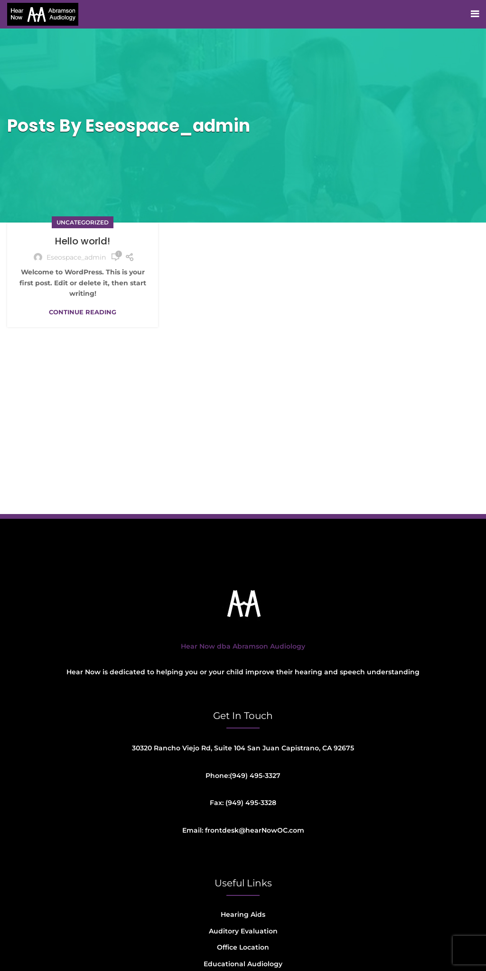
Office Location (243, 947)
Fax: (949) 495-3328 (243, 802)
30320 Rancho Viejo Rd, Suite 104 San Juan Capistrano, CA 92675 (243, 748)
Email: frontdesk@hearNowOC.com (243, 830)
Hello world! (82, 241)
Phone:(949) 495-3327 (243, 775)
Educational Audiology (243, 964)
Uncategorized (82, 222)
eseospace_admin (167, 126)
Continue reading (82, 312)
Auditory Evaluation (243, 931)
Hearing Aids (243, 914)
